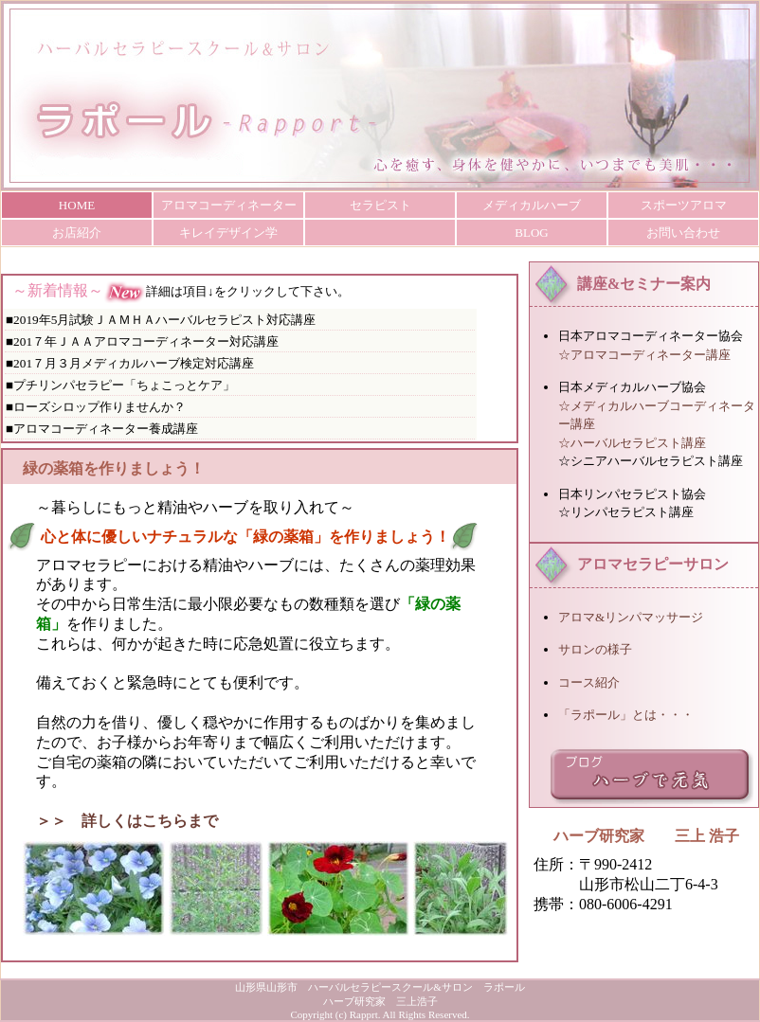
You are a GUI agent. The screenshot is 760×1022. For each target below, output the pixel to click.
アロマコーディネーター (229, 205)
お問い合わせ (683, 232)
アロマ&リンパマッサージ (630, 617)
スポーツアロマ (684, 205)
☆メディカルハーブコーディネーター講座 (656, 415)
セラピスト (380, 205)
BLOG (531, 232)
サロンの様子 (595, 649)
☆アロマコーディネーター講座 (644, 355)
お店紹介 (76, 232)
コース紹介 (589, 682)
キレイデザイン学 (228, 232)
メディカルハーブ (531, 205)
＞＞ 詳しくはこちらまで (127, 821)
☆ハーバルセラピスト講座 (632, 443)
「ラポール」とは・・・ (626, 715)
